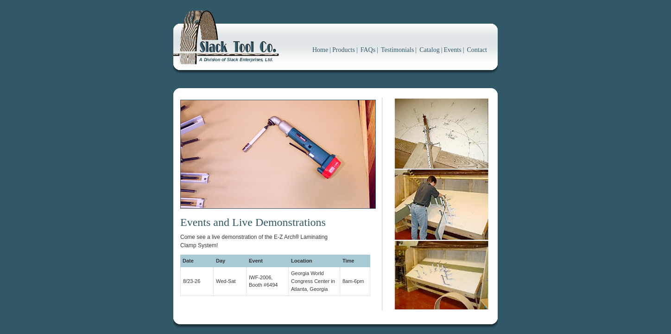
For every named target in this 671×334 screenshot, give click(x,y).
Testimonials (397, 49)
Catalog (429, 49)
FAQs (368, 49)
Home (320, 49)
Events (453, 49)
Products (343, 49)
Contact (477, 49)
